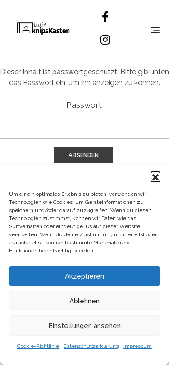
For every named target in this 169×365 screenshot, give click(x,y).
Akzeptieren (84, 276)
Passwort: (84, 119)
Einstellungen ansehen (84, 326)
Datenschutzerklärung (91, 346)
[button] (155, 176)
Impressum (137, 346)
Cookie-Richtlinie (38, 346)
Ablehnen (84, 301)
